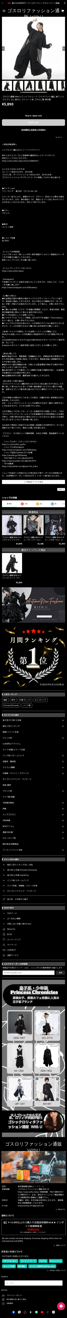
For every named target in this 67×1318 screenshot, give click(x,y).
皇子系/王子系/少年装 (12, 720)
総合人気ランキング (11, 726)
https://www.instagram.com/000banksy (19, 450)
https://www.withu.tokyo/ (13, 271)
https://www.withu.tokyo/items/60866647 (20, 161)
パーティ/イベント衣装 (12, 850)
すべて (9, 504)
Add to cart (33, 122)
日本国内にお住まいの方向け (33, 130)
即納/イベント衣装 (11, 732)
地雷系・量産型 (9, 761)
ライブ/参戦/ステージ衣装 (14, 750)
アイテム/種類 (9, 767)
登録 (60, 973)
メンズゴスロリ (9, 814)
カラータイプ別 (9, 838)
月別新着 (6, 820)
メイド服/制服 (9, 797)
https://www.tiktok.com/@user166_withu (20, 466)
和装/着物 (7, 785)
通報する (61, 489)
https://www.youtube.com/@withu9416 (19, 461)
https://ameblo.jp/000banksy (14, 455)
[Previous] (3, 48)
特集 (4, 809)
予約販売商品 (8, 803)
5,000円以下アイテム (12, 744)
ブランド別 (7, 791)
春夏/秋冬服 (8, 832)
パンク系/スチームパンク (13, 756)
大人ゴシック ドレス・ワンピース (17, 779)
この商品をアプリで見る (33, 482)
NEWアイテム (8, 826)
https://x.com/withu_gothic (14, 444)
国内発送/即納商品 (11, 844)
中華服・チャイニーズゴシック (16, 773)
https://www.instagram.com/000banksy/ (19, 287)
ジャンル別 (7, 738)
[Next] (63, 48)
